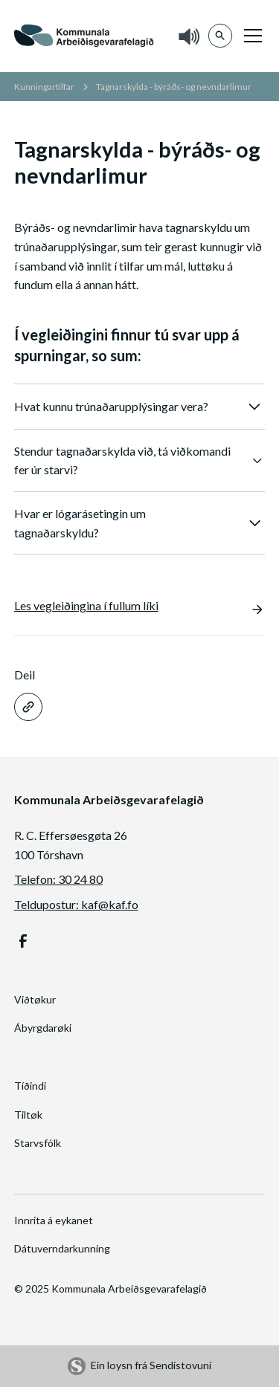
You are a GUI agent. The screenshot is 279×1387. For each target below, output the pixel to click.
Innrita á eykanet (53, 1220)
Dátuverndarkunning (62, 1248)
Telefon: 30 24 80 (58, 879)
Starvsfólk (37, 1143)
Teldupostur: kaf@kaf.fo (76, 904)
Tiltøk (28, 1114)
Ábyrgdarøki (42, 1027)
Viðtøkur (35, 999)
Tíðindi (30, 1085)
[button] (250, 36)
